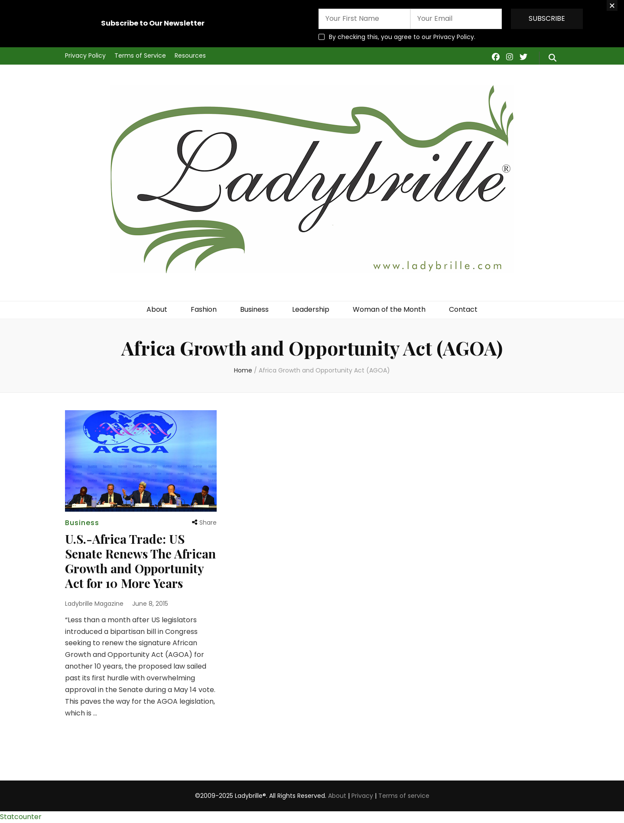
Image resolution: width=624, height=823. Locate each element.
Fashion (204, 309)
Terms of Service (140, 55)
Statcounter (21, 817)
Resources (190, 55)
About (156, 309)
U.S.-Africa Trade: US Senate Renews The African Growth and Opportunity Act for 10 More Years (140, 561)
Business (254, 309)
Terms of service (403, 795)
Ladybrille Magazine (94, 603)
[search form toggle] (552, 58)
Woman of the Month (389, 309)
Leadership (310, 309)
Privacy (362, 795)
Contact (463, 309)
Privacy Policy (85, 55)
